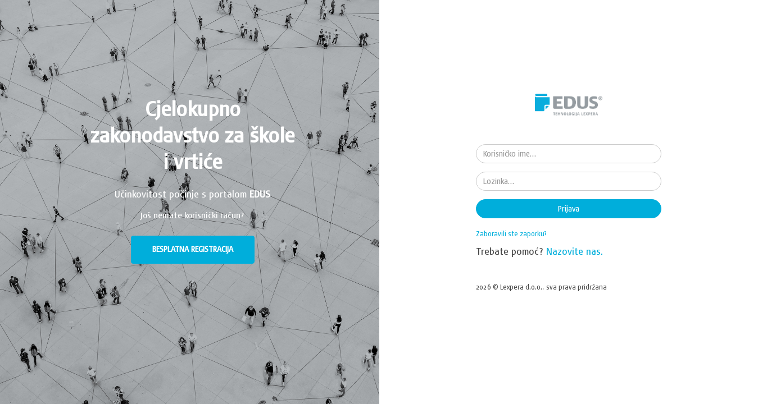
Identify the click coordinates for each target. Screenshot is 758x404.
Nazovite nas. (574, 251)
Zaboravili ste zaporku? (511, 233)
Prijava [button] (568, 209)
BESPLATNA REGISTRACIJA (192, 249)
